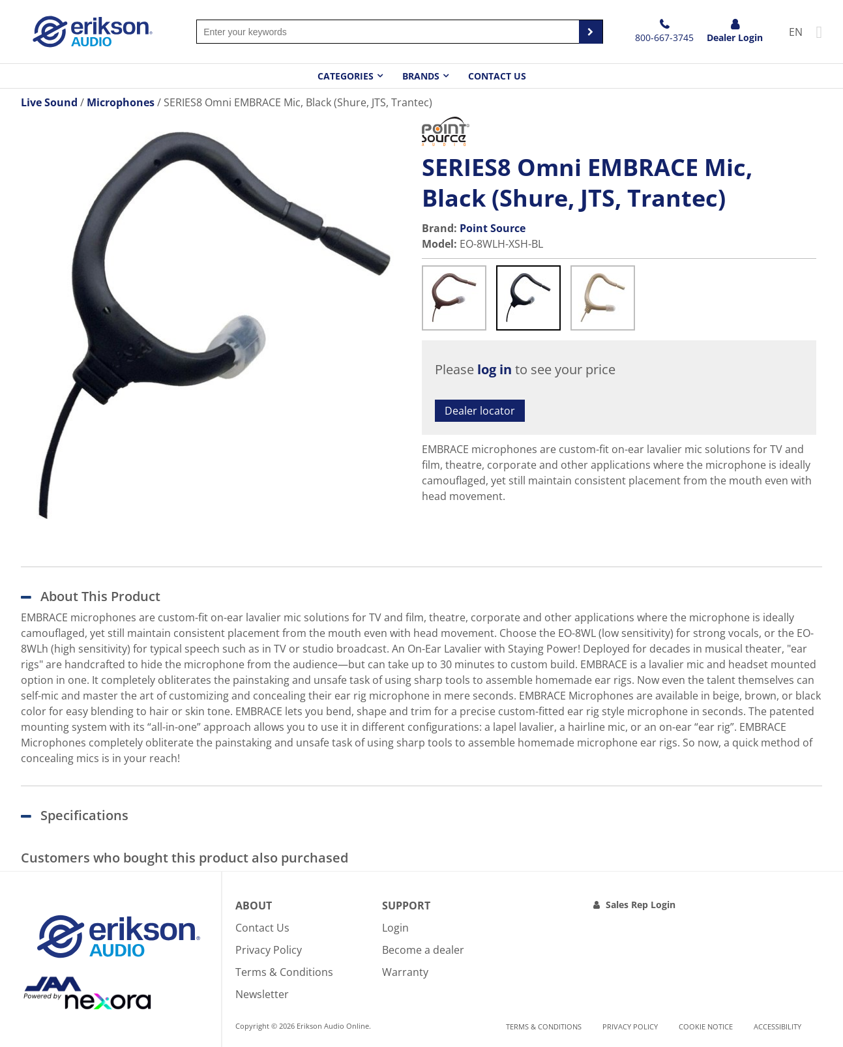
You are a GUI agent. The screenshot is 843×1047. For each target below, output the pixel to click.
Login (395, 928)
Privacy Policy (268, 950)
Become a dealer (423, 950)
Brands (420, 76)
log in (494, 369)
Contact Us (497, 76)
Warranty (405, 972)
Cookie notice (706, 1026)
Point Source (492, 228)
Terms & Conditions (284, 972)
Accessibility (777, 1026)
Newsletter (262, 994)
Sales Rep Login (640, 904)
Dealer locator (480, 411)
